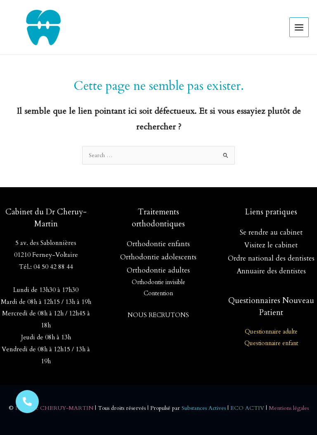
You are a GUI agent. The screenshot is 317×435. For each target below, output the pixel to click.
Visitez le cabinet (271, 245)
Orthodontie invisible (158, 282)
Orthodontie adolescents (158, 257)
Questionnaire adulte (271, 332)
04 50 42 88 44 (53, 267)
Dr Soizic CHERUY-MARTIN (54, 408)
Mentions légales (289, 408)
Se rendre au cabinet (271, 232)
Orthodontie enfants (158, 244)
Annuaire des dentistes (271, 271)
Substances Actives (204, 408)
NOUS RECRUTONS (158, 315)
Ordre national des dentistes (271, 258)
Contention (158, 293)
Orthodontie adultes (158, 270)
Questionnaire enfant (271, 343)
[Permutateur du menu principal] (299, 27)
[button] (27, 401)
